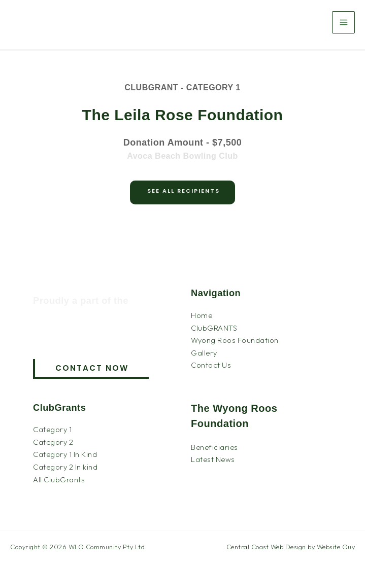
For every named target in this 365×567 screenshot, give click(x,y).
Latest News (213, 459)
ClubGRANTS (214, 328)
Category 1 (52, 429)
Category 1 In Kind (65, 454)
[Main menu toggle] (343, 22)
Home (201, 315)
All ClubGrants (59, 479)
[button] (91, 369)
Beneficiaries (214, 447)
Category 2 (53, 442)
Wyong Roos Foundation (235, 340)
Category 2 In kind (65, 467)
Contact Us (211, 365)
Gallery (204, 353)
